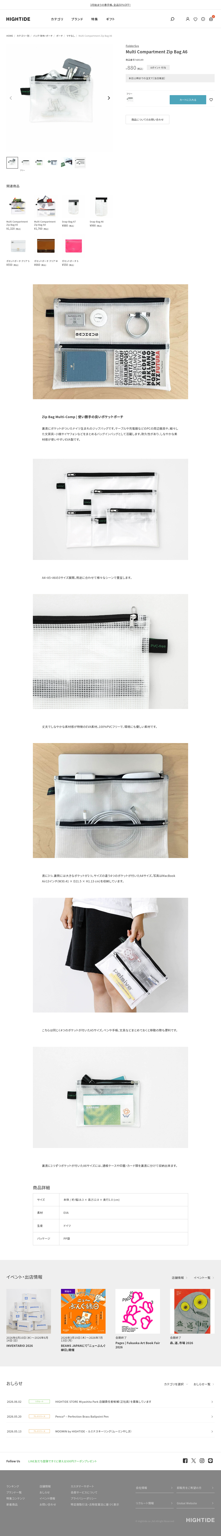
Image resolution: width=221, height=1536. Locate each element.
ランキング (12, 1486)
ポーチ (59, 35)
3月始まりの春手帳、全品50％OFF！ (110, 5)
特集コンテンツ (15, 1498)
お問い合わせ (47, 1504)
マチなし (70, 35)
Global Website (187, 1503)
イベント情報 (47, 1498)
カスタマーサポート (82, 1486)
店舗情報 (178, 1277)
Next (109, 98)
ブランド (77, 19)
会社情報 (141, 1488)
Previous (10, 98)
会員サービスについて (84, 1492)
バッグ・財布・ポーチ (43, 35)
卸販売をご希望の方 (189, 1488)
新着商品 (12, 1504)
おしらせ (44, 1492)
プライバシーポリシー (84, 1498)
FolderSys (132, 46)
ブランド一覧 (14, 1492)
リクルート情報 (145, 1503)
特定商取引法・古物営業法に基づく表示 (95, 1504)
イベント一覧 (202, 1277)
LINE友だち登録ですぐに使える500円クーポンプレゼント (62, 1461)
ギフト (110, 19)
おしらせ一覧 (202, 1384)
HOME (9, 35)
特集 (94, 19)
